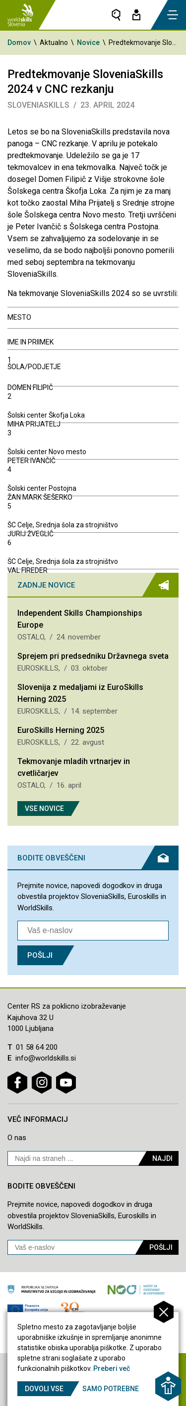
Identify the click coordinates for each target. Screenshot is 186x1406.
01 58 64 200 (37, 1047)
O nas (16, 1137)
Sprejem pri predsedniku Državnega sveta (93, 656)
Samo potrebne (110, 1389)
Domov (19, 42)
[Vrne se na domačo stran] (20, 14)
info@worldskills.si (45, 1058)
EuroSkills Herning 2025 (60, 730)
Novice (88, 42)
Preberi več (111, 1368)
